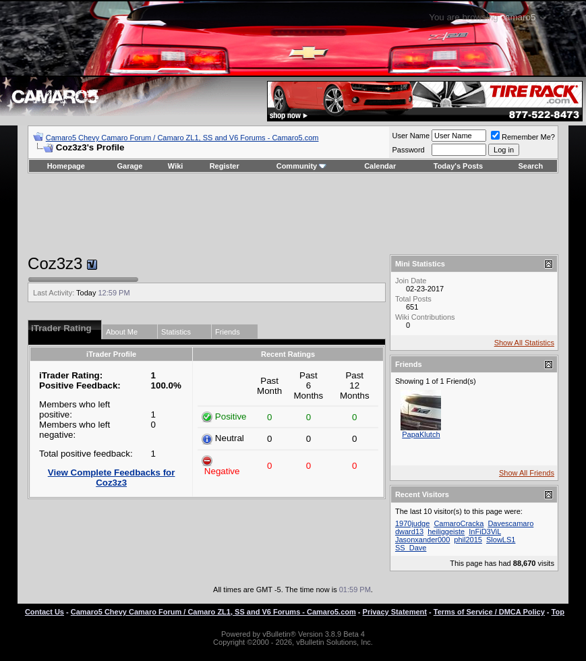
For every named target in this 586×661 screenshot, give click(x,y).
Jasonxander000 (422, 540)
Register (224, 166)
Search (531, 166)
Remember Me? (523, 137)
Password (408, 150)
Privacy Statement (395, 612)
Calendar (380, 166)
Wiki (175, 166)
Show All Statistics (524, 343)
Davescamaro (510, 523)
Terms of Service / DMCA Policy (489, 612)
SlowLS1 (500, 540)
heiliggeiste (446, 531)
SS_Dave (410, 548)
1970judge (412, 523)
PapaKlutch (421, 434)
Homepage (66, 166)
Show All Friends (526, 473)
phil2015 (468, 540)
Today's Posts (458, 166)
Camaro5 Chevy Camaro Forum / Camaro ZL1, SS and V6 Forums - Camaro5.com (182, 138)
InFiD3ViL (485, 531)
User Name (411, 136)
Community (301, 166)
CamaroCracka (459, 523)
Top (558, 612)
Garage (130, 166)
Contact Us (44, 612)
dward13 (409, 531)
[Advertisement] (292, 213)
